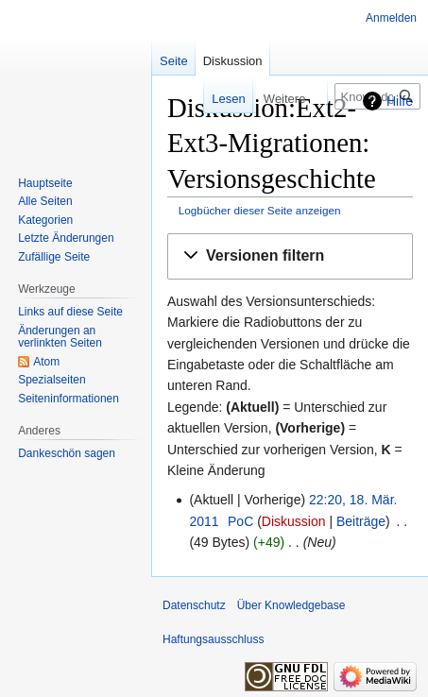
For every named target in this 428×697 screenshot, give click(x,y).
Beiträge (360, 521)
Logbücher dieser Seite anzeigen (260, 210)
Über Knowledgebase (291, 605)
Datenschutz (194, 605)
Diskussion (294, 521)
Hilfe (399, 101)
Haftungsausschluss (213, 639)
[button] (290, 256)
